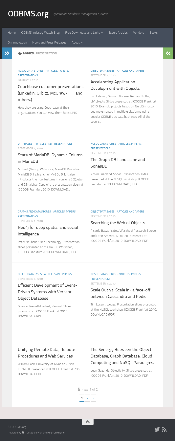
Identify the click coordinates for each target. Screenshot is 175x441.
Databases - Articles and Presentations (45, 143)
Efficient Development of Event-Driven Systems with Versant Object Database (47, 292)
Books (153, 32)
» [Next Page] (93, 398)
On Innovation (17, 42)
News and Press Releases (49, 42)
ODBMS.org (28, 14)
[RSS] (164, 429)
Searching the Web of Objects (118, 222)
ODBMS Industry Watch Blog (40, 32)
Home (12, 32)
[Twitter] (157, 429)
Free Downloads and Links (82, 32)
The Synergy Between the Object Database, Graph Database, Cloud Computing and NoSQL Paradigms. (122, 356)
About (76, 42)
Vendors (138, 32)
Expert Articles (118, 32)
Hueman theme (56, 432)
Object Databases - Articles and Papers (117, 70)
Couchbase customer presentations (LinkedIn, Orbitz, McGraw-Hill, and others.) (50, 93)
